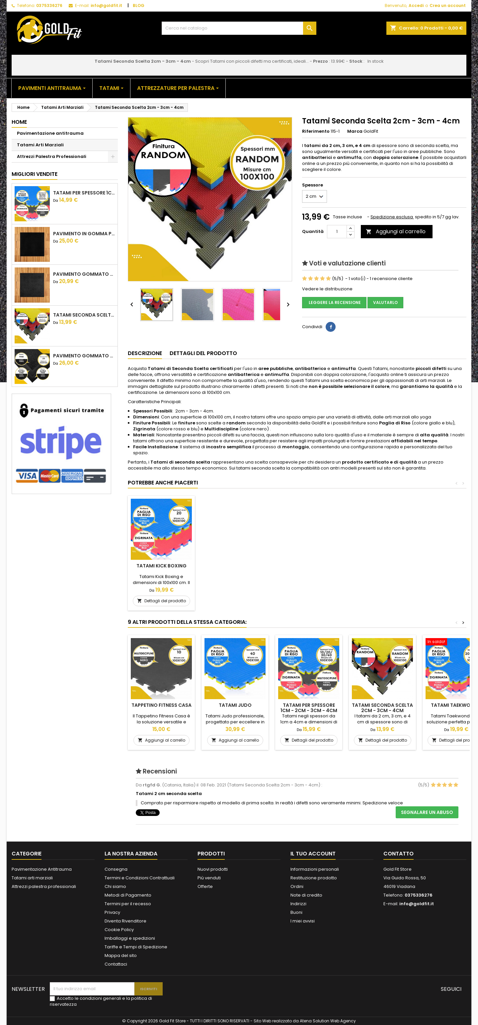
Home (19, 122)
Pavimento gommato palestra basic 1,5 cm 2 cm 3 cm (84, 274)
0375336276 (49, 5)
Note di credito (306, 895)
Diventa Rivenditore (125, 921)
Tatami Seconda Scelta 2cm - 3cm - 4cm (84, 315)
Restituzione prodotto (313, 878)
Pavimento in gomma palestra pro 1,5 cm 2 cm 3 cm (84, 233)
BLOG (138, 5)
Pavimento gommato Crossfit (84, 355)
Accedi (416, 5)
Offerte (205, 886)
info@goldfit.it (106, 5)
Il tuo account (313, 853)
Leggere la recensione (334, 302)
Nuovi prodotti (213, 869)
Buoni (296, 912)
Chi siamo (115, 886)
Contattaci (116, 964)
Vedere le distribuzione (327, 289)
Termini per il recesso (128, 904)
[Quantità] (337, 231)
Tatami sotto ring (161, 565)
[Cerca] (239, 28)
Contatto (398, 853)
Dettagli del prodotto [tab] (203, 353)
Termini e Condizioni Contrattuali (140, 878)
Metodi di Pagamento (128, 895)
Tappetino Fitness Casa (161, 705)
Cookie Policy (119, 929)
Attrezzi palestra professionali (44, 886)
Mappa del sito (121, 955)
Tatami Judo (235, 705)
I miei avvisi (302, 921)
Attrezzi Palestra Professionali (51, 156)
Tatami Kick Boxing (235, 565)
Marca (354, 131)
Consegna (116, 869)
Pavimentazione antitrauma (50, 133)
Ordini (296, 886)
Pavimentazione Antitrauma (42, 869)
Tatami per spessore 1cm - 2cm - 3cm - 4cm (84, 192)
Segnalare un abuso (427, 812)
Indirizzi (298, 904)
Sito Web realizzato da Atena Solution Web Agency (305, 1021)
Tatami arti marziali (32, 878)
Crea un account (448, 5)
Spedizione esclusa (392, 217)
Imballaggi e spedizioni (130, 938)
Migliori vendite (34, 174)
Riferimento (316, 131)
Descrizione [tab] (145, 353)
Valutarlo (385, 302)
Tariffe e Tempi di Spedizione (136, 947)
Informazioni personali (314, 869)
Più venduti (209, 878)
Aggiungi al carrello (396, 231)
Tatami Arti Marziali (40, 145)
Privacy (112, 912)
